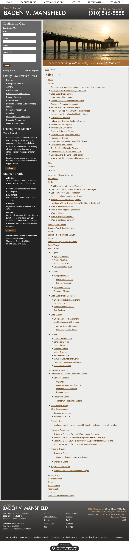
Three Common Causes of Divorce (68, 362)
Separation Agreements (16, 110)
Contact (118, 2)
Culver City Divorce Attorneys (60, 175)
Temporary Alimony (62, 291)
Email (5, 46)
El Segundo (53, 179)
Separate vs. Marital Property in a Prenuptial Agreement (77, 444)
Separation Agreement (60, 466)
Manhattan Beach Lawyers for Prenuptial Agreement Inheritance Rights (84, 441)
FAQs (50, 182)
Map (53, 170)
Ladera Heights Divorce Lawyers (62, 235)
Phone (5, 39)
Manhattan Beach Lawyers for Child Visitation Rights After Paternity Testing (85, 425)
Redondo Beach (55, 479)
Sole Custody (59, 310)
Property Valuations (62, 416)
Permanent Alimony (62, 288)
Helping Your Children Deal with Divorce (68, 121)
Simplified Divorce (61, 355)
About (53, 2)
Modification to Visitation (64, 307)
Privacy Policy (54, 475)
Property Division (58, 449)
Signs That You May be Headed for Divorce (69, 141)
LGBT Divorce (60, 345)
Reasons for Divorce (59, 138)
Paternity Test (56, 421)
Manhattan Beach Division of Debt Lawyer (71, 471)
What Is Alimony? (58, 213)
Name (5, 31)
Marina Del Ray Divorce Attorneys (62, 242)
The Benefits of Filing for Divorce (64, 148)
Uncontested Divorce (62, 366)
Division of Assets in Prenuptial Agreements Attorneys (76, 434)
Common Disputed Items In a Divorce (72, 457)
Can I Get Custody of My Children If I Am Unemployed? (74, 189)
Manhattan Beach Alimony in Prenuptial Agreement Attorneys (79, 437)
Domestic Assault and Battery (68, 385)
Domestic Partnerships (15, 120)
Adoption (54, 252)
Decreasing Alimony (64, 279)
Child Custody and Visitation (63, 296)
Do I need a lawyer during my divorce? (67, 196)
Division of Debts (61, 462)
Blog (50, 163)
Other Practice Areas (59, 409)
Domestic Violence (61, 378)
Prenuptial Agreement (60, 430)
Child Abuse (61, 382)
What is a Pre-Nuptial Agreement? (65, 210)
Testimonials (95, 2)
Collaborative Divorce (63, 338)
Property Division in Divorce (62, 131)
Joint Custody (59, 303)
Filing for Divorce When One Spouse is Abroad (70, 111)
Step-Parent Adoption (63, 267)
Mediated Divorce (61, 349)
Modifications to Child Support (66, 322)
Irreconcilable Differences (61, 128)
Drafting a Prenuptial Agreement (64, 104)
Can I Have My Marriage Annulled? (65, 193)
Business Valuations (62, 413)
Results (75, 2)
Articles (51, 83)
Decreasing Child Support (62, 97)
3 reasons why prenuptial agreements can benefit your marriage (78, 87)
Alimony (54, 271)
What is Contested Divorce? (62, 220)
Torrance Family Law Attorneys (61, 496)
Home (8, 2)
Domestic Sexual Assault (66, 389)
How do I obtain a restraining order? (66, 200)
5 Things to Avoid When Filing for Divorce (68, 90)
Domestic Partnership (60, 370)
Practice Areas (28, 2)
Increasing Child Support (61, 124)
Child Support (56, 315)
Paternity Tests (12, 100)
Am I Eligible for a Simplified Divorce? (67, 186)
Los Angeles (53, 238)
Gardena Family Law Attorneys (61, 228)
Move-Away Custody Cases (18, 117)
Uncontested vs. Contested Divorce (66, 151)
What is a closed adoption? (62, 206)
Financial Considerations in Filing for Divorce (69, 114)
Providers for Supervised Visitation (65, 134)
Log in (124, 520)
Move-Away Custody (59, 406)
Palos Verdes (53, 245)
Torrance (51, 492)
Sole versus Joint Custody (62, 145)
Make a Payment (32, 70)
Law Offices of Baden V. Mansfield (114, 509)
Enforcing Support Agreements (67, 319)
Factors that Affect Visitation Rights (65, 107)
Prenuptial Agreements (16, 83)
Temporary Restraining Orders (69, 401)
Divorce (54, 334)
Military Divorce (60, 352)
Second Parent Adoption (64, 263)
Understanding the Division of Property (67, 155)
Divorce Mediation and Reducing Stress (67, 101)
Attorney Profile (50, 517)
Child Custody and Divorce (62, 94)
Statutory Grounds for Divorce (66, 359)
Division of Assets (61, 453)
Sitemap (69, 527)
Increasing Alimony (64, 283)
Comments (7, 53)
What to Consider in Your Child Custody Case (70, 158)
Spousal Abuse (62, 392)
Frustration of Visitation (60, 118)
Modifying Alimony (61, 275)
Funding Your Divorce (57, 225)
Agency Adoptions (61, 256)
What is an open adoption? (62, 216)
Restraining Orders (62, 397)
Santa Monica (54, 485)
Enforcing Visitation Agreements (67, 300)
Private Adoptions (61, 260)
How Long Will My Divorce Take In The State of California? (75, 203)
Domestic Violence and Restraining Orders (69, 374)
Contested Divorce (61, 342)
